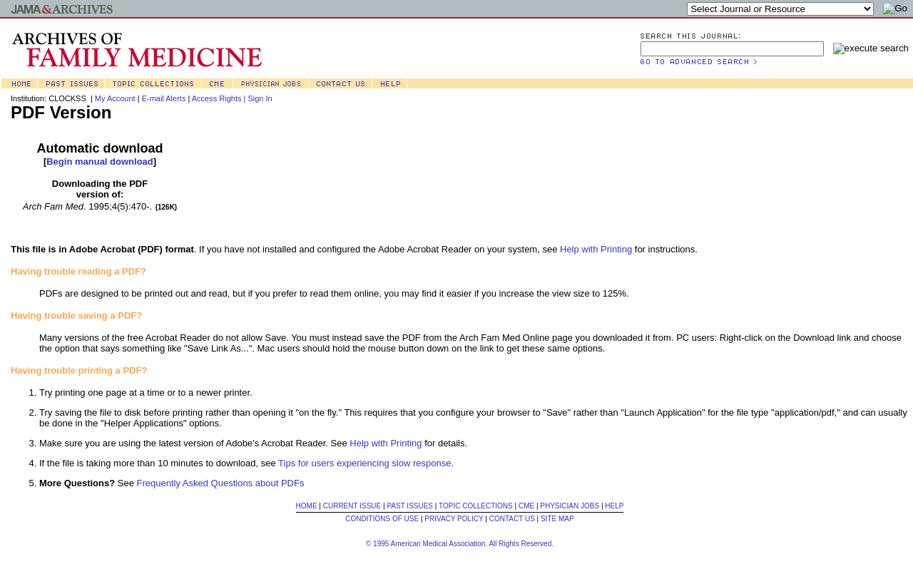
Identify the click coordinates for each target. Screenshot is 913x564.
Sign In (260, 98)
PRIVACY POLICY (453, 519)
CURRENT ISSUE (352, 506)
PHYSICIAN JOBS (569, 506)
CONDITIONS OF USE (382, 519)
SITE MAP (557, 519)
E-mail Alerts (164, 98)
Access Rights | (220, 98)
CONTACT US (512, 519)
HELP (614, 506)
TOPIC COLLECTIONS (476, 506)
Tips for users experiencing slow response (364, 463)
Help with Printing (596, 249)
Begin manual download (99, 161)
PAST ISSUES (410, 506)
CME (526, 506)
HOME (306, 506)
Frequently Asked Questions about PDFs (221, 483)
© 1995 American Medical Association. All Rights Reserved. (460, 544)
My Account (115, 98)
